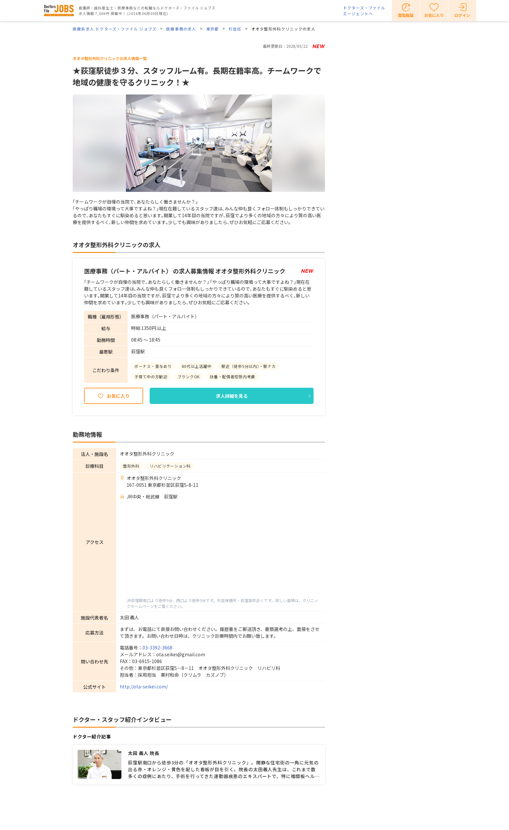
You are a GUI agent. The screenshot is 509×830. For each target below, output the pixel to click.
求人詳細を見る (232, 396)
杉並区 (235, 28)
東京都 (212, 28)
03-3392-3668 (157, 647)
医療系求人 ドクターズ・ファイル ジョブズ (114, 28)
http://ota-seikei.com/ (144, 686)
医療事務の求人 (181, 28)
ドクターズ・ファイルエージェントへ (364, 10)
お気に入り (118, 396)
